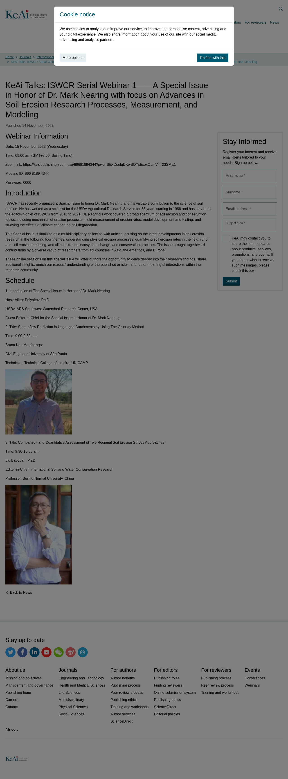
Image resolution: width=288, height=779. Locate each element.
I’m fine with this (212, 58)
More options (73, 58)
